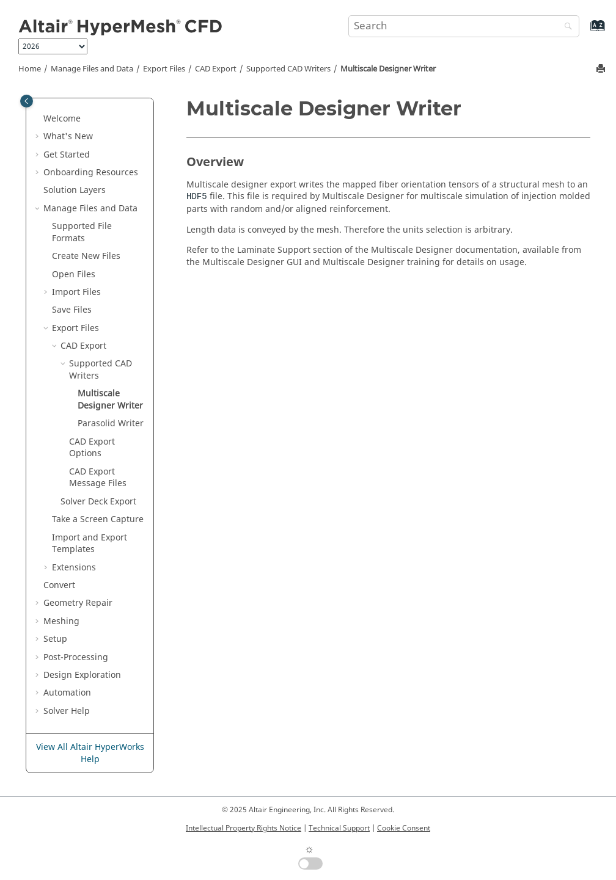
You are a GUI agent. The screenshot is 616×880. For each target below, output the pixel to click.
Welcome (62, 118)
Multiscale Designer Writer (388, 69)
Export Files (164, 69)
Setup (55, 639)
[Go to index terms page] (584, 31)
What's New (68, 136)
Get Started (66, 154)
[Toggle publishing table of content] (26, 101)
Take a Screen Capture (98, 519)
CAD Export (216, 69)
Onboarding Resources (90, 172)
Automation (67, 692)
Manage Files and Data (92, 69)
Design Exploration (82, 675)
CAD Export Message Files (98, 477)
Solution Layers (74, 190)
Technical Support (339, 828)
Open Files (73, 274)
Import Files (76, 292)
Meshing (61, 621)
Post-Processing (75, 657)
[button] (38, 119)
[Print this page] (602, 69)
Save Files (72, 310)
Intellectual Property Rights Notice (243, 828)
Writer (111, 423)
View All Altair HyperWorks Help (90, 753)
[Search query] (463, 26)
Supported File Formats (82, 232)
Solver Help (66, 711)
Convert (59, 585)
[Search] (565, 27)
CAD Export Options (92, 447)
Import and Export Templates (89, 543)
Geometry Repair (77, 603)
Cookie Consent (403, 828)
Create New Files (86, 256)
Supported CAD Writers (288, 69)
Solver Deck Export (98, 501)
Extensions (74, 567)
